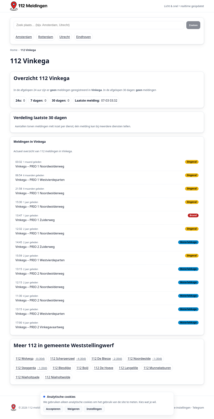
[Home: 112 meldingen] (28, 6)
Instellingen (94, 409)
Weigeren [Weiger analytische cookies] (73, 409)
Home (13, 50)
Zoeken (193, 25)
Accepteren (53, 409)
